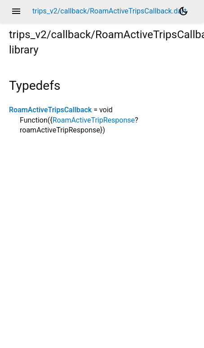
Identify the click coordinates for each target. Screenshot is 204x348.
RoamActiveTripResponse (94, 120)
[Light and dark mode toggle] (183, 11)
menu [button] (16, 11)
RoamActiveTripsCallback (50, 110)
